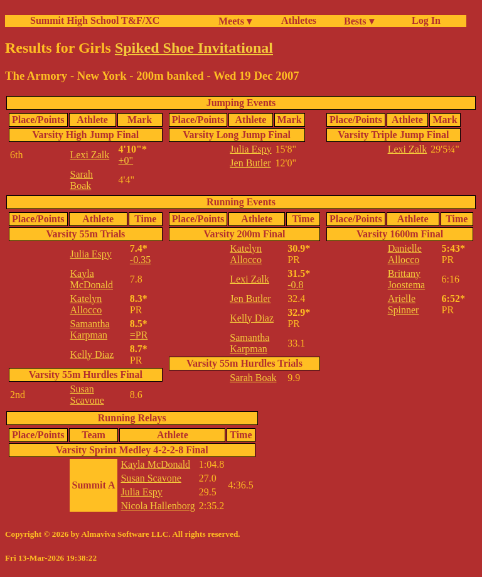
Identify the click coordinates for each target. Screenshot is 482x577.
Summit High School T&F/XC (94, 20)
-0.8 (295, 284)
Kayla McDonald (91, 279)
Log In (424, 20)
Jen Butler (250, 163)
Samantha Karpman (90, 329)
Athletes (298, 20)
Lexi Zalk (90, 154)
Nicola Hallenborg (157, 505)
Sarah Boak (81, 180)
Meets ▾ (235, 21)
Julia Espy (250, 149)
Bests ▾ (359, 21)
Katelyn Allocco (86, 304)
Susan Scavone (87, 395)
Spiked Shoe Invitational (194, 48)
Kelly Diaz (92, 354)
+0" (126, 160)
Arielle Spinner (403, 304)
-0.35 (140, 259)
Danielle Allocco (405, 254)
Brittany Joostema (407, 279)
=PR (139, 335)
